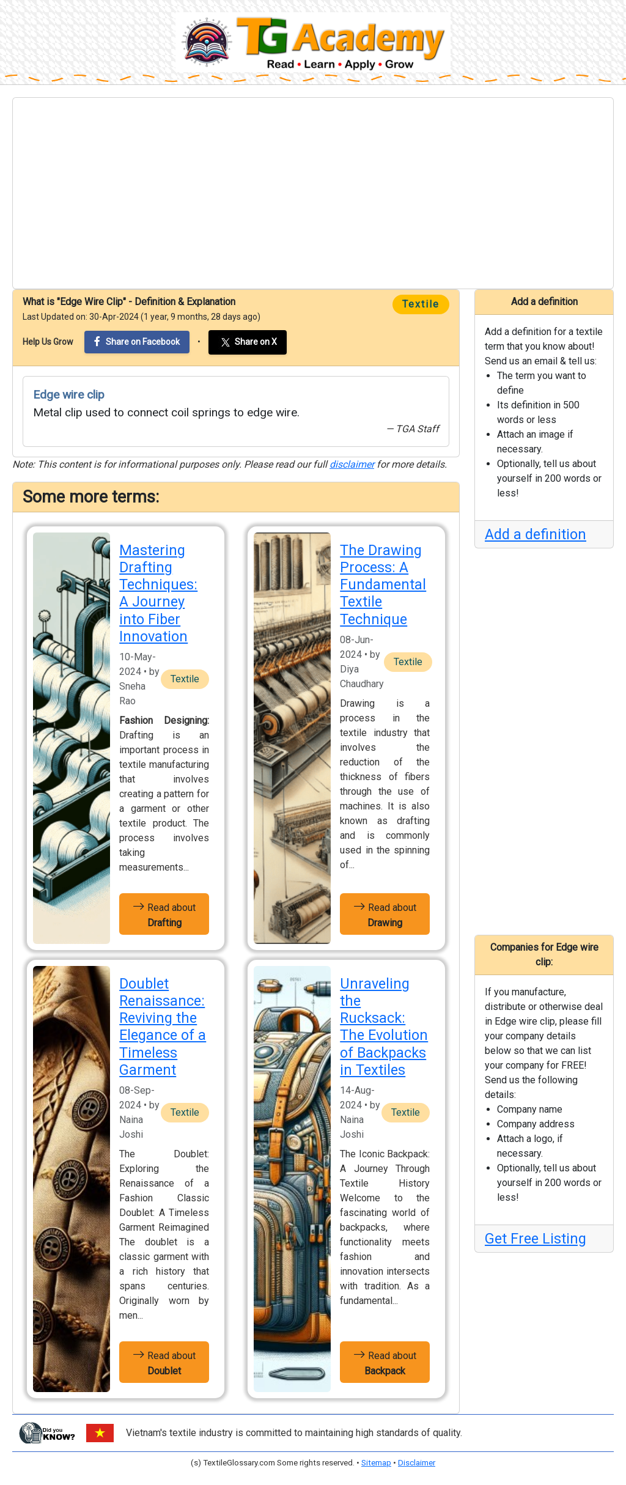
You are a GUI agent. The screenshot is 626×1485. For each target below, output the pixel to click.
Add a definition (535, 534)
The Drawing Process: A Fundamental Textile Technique (383, 585)
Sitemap (376, 1462)
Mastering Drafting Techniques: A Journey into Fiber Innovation (158, 593)
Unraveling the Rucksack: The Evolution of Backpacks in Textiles (384, 1026)
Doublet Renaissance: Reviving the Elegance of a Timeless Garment (162, 1026)
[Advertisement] (313, 193)
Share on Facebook (137, 341)
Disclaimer (416, 1462)
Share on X (247, 342)
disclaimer (352, 464)
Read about (164, 914)
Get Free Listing (535, 1238)
